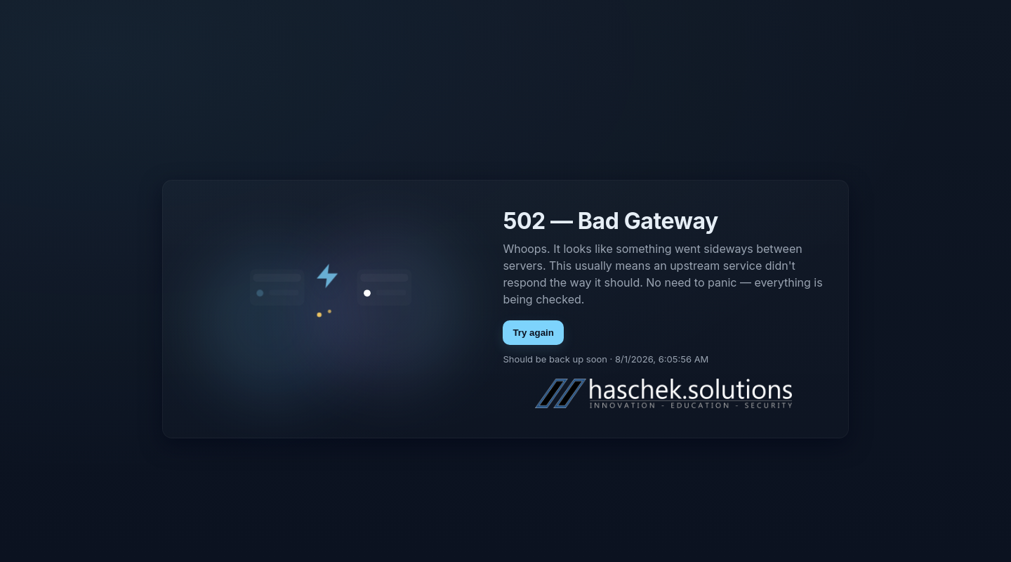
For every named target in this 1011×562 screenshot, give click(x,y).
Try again (533, 332)
